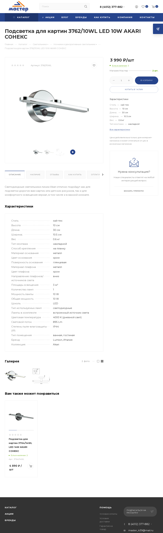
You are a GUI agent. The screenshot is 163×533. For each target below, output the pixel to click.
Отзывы (54, 174)
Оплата (95, 174)
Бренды (10, 520)
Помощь (106, 507)
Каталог (11, 507)
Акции (9, 514)
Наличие (35, 174)
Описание (15, 174)
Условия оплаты (108, 514)
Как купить (75, 174)
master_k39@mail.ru (140, 530)
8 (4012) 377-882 (111, 6)
